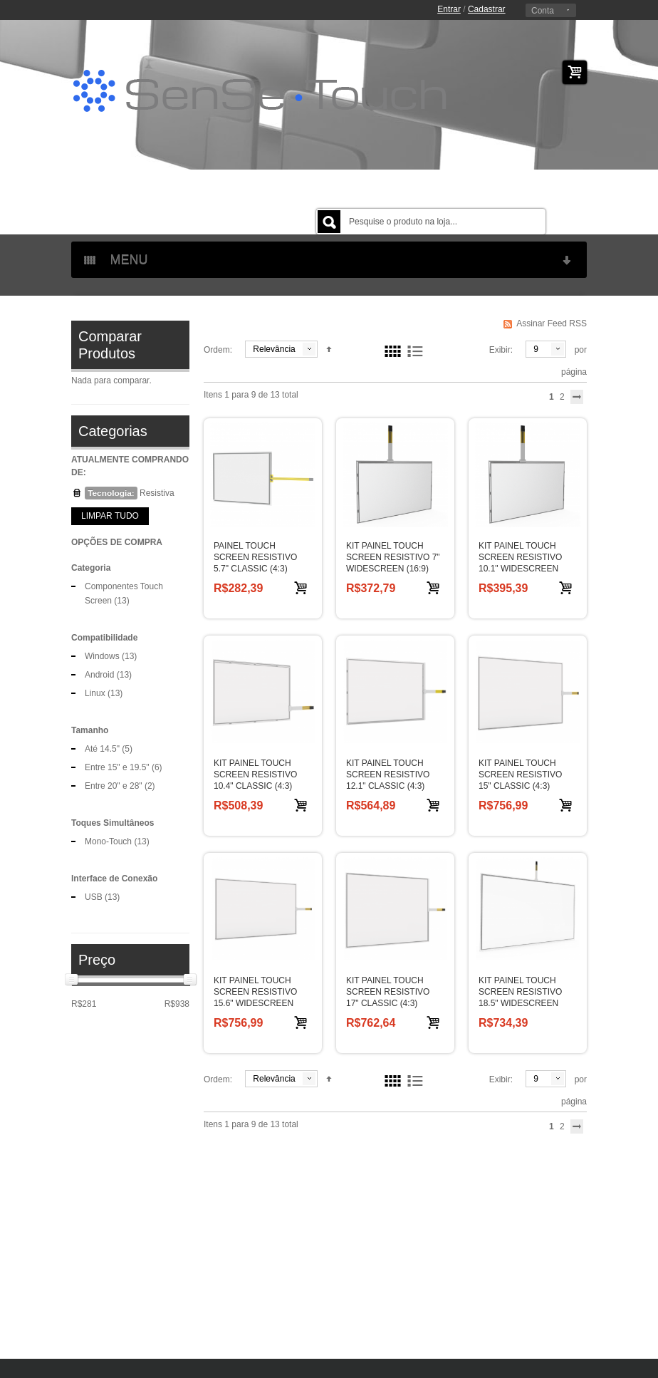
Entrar (449, 9)
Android (99, 675)
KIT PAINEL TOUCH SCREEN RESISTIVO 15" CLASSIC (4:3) (520, 774)
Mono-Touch (108, 841)
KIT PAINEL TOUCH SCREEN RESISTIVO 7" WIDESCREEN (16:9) (393, 557)
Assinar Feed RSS (551, 323)
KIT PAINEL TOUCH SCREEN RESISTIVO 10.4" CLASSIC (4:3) (255, 774)
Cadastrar (487, 9)
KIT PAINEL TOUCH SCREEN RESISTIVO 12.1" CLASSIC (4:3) (387, 774)
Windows (102, 656)
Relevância (274, 349)
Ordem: (218, 350)
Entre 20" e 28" (113, 786)
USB (94, 897)
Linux (95, 693)
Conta (542, 11)
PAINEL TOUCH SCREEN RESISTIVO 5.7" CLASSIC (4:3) (255, 557)
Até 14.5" (102, 749)
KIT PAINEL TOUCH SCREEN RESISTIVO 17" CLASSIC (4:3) (387, 991)
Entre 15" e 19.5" (117, 767)
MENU (328, 259)
